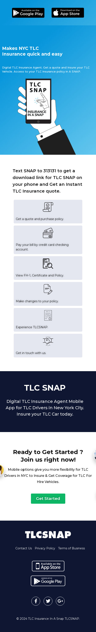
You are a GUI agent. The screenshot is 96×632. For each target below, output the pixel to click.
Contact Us (23, 548)
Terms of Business (71, 548)
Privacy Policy (45, 548)
